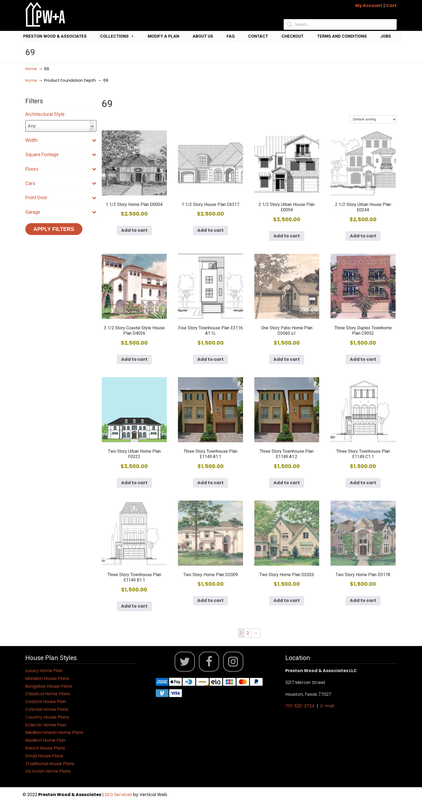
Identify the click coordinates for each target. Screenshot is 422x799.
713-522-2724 (300, 706)
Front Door (60, 197)
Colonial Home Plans (46, 709)
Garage (60, 212)
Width (60, 140)
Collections (117, 36)
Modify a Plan (163, 36)
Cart (391, 5)
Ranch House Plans (45, 748)
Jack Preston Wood (45, 14)
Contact (258, 36)
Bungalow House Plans (48, 686)
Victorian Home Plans (48, 771)
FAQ (231, 36)
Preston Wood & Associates (55, 36)
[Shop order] (373, 119)
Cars (60, 183)
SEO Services (119, 794)
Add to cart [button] (134, 230)
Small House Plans (44, 756)
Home (31, 69)
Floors (60, 169)
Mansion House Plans (47, 678)
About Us (203, 36)
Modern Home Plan (45, 740)
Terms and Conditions (342, 36)
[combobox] (60, 126)
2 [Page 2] (248, 633)
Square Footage (60, 154)
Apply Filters (53, 229)
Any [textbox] (32, 126)
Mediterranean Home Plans (54, 732)
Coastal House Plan (45, 701)
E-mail (327, 706)
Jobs (385, 36)
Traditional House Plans (49, 764)
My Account (368, 5)
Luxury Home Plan (43, 671)
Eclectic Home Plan (45, 725)
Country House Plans (47, 717)
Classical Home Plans (47, 694)
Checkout (293, 36)
